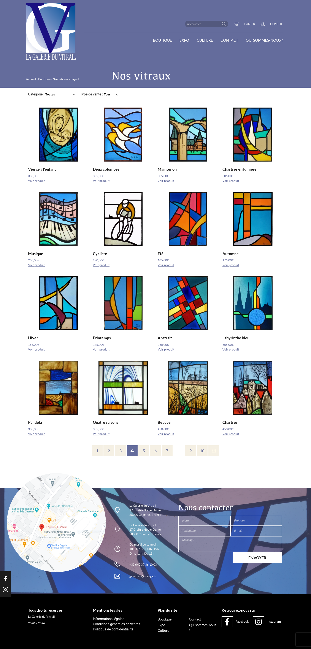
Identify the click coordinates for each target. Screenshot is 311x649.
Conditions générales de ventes (116, 624)
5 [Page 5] (144, 450)
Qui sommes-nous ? (264, 40)
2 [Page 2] (109, 450)
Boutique (162, 40)
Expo (184, 40)
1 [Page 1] (97, 450)
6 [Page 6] (155, 450)
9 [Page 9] (190, 450)
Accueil (31, 79)
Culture (205, 40)
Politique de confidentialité (113, 629)
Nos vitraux (60, 79)
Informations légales (108, 619)
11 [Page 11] (214, 450)
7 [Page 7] (167, 450)
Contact (229, 40)
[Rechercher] (225, 24)
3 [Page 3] (120, 450)
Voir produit (36, 180)
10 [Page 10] (202, 450)
